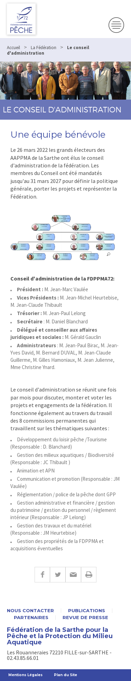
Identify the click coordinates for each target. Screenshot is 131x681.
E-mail (73, 574)
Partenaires (31, 617)
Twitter (57, 574)
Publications (86, 610)
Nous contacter (30, 610)
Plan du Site (65, 675)
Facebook (42, 574)
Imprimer (88, 574)
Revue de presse (85, 617)
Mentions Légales (25, 675)
